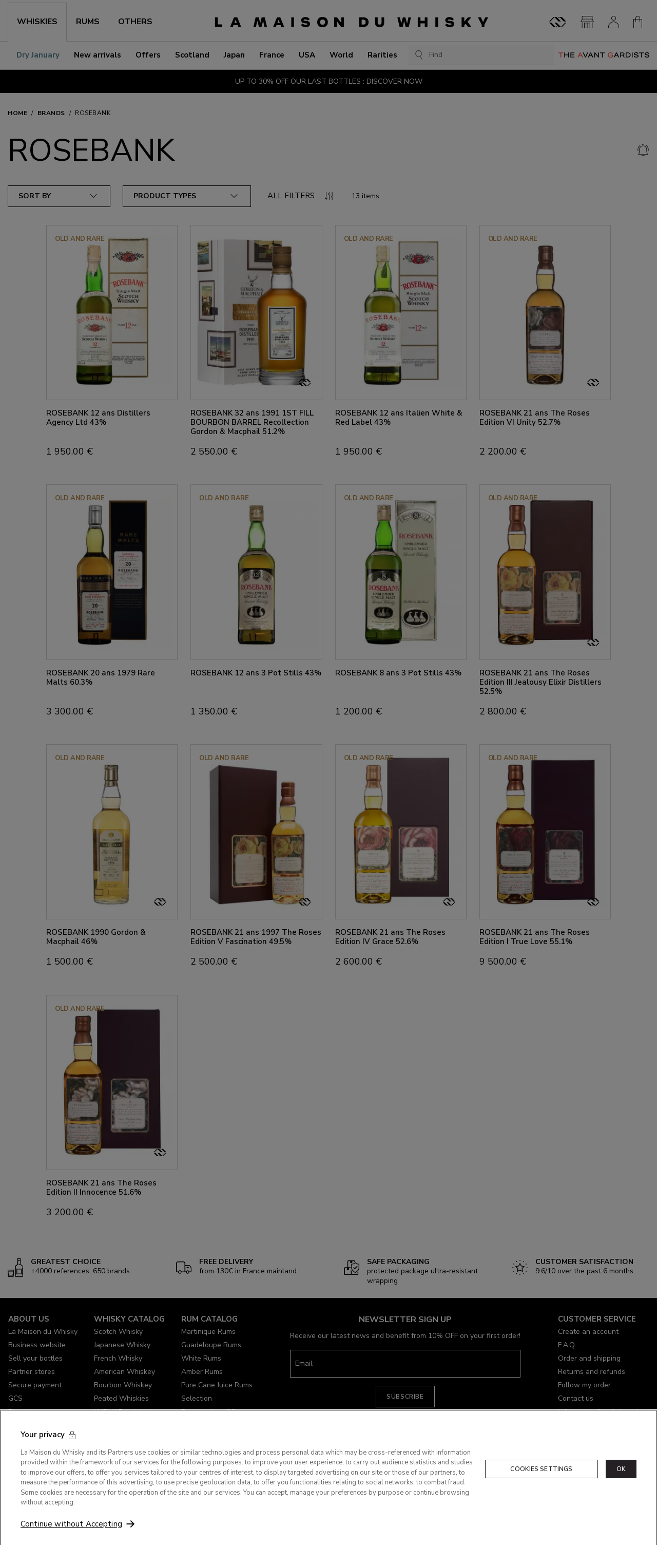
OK (621, 1493)
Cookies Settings (541, 1493)
